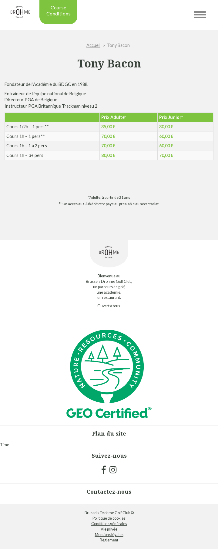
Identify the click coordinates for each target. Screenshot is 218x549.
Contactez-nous (109, 491)
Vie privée (109, 529)
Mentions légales (109, 534)
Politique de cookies (109, 518)
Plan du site (109, 433)
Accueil (93, 45)
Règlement (109, 540)
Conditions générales (109, 523)
